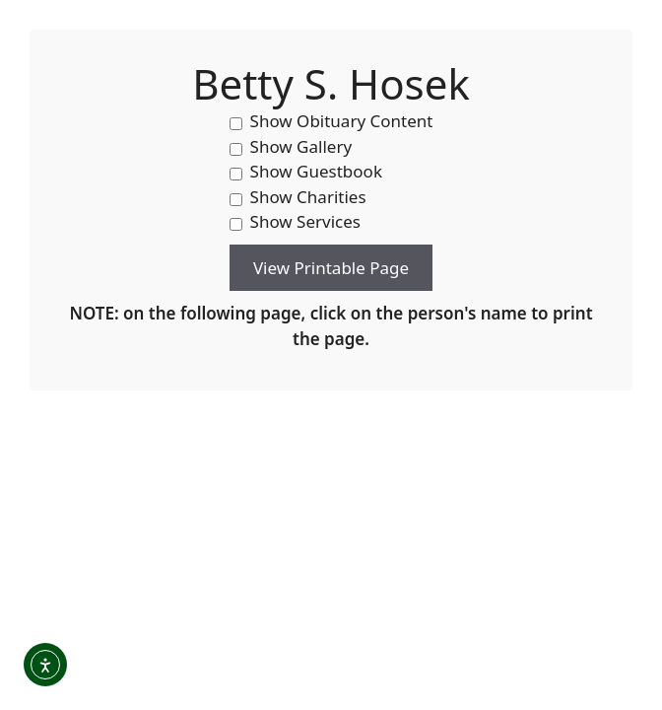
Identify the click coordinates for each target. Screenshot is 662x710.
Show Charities (298, 196)
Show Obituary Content (331, 120)
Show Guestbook (306, 171)
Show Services (295, 221)
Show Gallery (291, 146)
